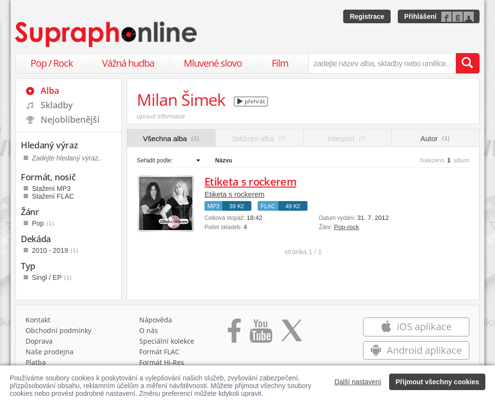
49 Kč (292, 206)
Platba (36, 362)
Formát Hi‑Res (162, 362)
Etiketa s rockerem (250, 181)
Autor (435, 138)
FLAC (268, 206)
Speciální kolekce (166, 341)
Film (280, 63)
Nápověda (155, 319)
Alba (50, 90)
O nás (148, 330)
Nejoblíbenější (70, 119)
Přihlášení (420, 16)
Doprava (39, 341)
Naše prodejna (49, 351)
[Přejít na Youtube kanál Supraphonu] (260, 334)
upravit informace (161, 116)
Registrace (366, 16)
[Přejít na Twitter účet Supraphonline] (291, 334)
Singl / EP (52, 277)
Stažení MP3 (51, 188)
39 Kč (236, 206)
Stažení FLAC (53, 196)
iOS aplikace (415, 326)
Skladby (57, 105)
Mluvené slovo (213, 63)
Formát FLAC (159, 351)
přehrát (251, 101)
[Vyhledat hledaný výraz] (467, 63)
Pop (43, 223)
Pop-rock (346, 227)
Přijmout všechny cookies (437, 382)
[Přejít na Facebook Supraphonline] (234, 334)
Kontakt (38, 319)
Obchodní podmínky (58, 330)
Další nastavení (358, 382)
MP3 (213, 206)
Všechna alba (171, 138)
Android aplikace (416, 350)
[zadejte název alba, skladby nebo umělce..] (382, 63)
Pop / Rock (51, 63)
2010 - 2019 (55, 250)
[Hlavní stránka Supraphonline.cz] (107, 34)
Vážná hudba (128, 63)
